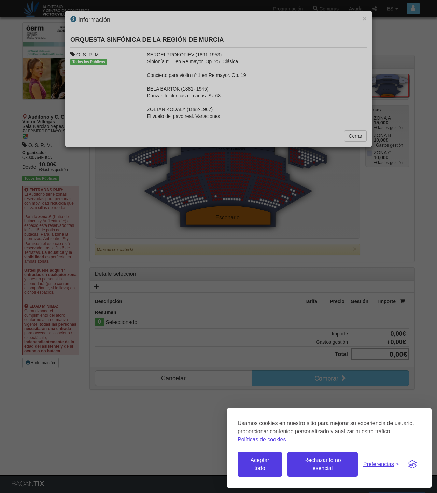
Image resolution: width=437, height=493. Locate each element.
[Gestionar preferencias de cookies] (381, 464)
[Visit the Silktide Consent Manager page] (412, 464)
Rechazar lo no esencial (322, 464)
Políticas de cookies (262, 439)
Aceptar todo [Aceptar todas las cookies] (259, 464)
